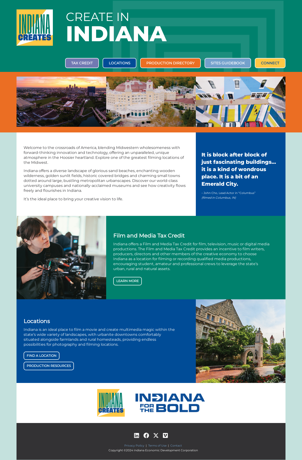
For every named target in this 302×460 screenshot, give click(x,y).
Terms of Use (157, 446)
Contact (176, 446)
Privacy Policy (134, 446)
